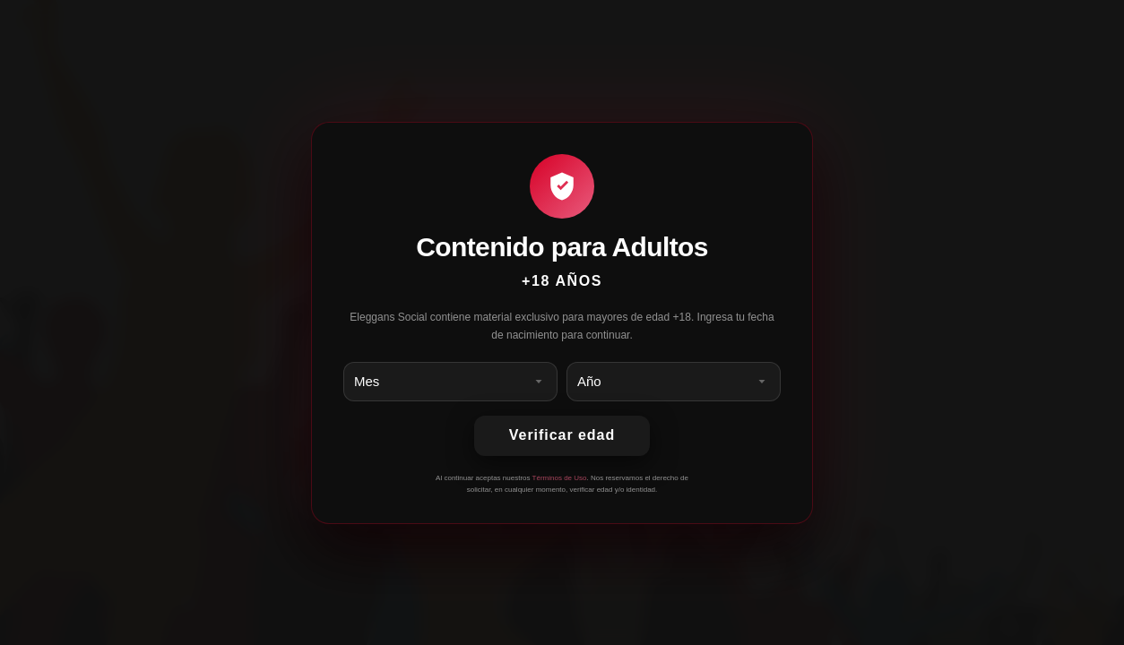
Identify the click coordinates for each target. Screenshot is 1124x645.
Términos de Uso (559, 478)
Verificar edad (562, 435)
